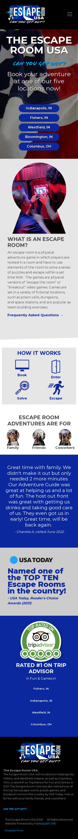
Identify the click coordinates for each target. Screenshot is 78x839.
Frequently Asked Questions (33, 315)
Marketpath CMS (45, 823)
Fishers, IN (39, 118)
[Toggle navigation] (70, 14)
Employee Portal (14, 830)
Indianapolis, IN (39, 108)
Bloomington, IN (39, 137)
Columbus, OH (39, 146)
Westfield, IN (39, 127)
